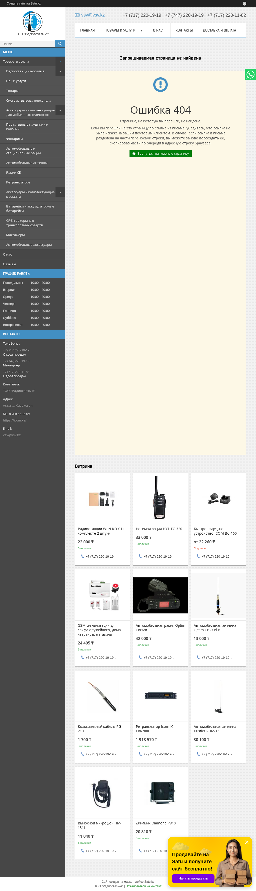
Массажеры (15, 235)
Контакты (184, 30)
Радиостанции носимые (25, 71)
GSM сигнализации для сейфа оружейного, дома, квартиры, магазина (100, 630)
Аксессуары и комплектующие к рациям (30, 194)
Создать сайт (16, 3)
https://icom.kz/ (14, 420)
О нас (7, 254)
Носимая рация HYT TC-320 (159, 529)
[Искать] (60, 44)
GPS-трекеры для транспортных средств (24, 222)
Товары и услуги (16, 61)
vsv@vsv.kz (12, 435)
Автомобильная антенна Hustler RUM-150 (215, 728)
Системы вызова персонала (28, 100)
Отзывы (9, 264)
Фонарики (14, 138)
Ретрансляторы (18, 182)
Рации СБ (13, 172)
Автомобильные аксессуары (29, 244)
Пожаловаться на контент (143, 886)
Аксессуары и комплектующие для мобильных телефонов (30, 112)
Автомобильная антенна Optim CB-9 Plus (215, 627)
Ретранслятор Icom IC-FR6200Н (155, 728)
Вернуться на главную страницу (163, 153)
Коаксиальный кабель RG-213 (100, 728)
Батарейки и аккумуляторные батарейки (30, 208)
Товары (12, 90)
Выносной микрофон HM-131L (100, 825)
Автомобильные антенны (27, 162)
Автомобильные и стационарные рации (23, 150)
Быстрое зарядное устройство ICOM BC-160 (215, 531)
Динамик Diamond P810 (156, 823)
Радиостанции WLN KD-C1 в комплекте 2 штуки (102, 531)
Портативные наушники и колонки (27, 126)
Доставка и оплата (219, 30)
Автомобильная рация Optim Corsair (160, 627)
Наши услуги (16, 81)
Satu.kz (149, 881)
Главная (87, 30)
